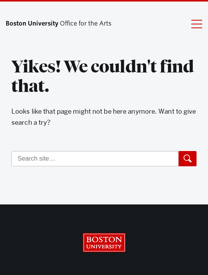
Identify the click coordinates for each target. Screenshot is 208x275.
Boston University (104, 242)
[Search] (95, 158)
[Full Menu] (192, 23)
